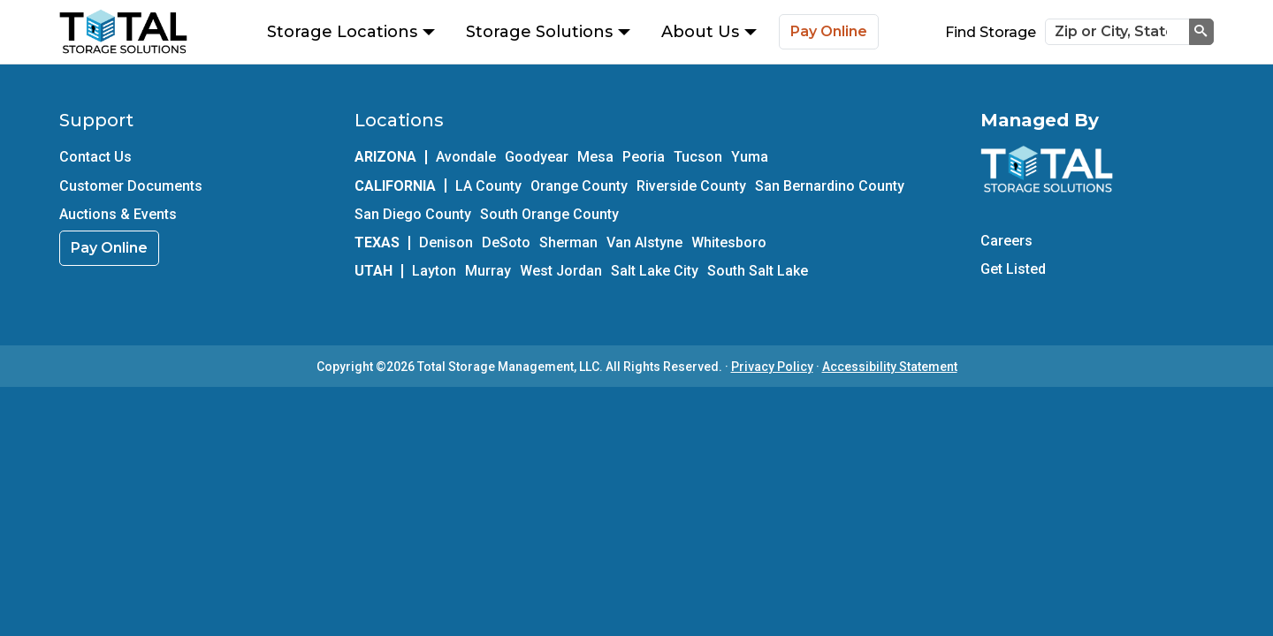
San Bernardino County (829, 186)
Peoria (643, 156)
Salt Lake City (654, 270)
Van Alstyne (644, 242)
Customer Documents (130, 186)
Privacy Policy (772, 367)
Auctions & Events (118, 214)
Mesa (595, 156)
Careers (1006, 240)
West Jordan (561, 270)
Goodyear (536, 156)
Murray (488, 270)
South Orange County (549, 214)
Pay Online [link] (109, 247)
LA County (488, 186)
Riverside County (691, 186)
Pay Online (828, 31)
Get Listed (1013, 269)
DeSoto (506, 242)
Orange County (579, 186)
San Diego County (412, 214)
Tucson (698, 156)
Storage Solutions (548, 32)
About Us (709, 32)
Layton (434, 270)
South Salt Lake (757, 270)
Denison (446, 242)
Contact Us (95, 156)
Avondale (466, 156)
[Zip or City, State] (1117, 32)
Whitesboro (728, 242)
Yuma (749, 156)
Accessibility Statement (889, 367)
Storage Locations (351, 32)
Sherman (568, 242)
